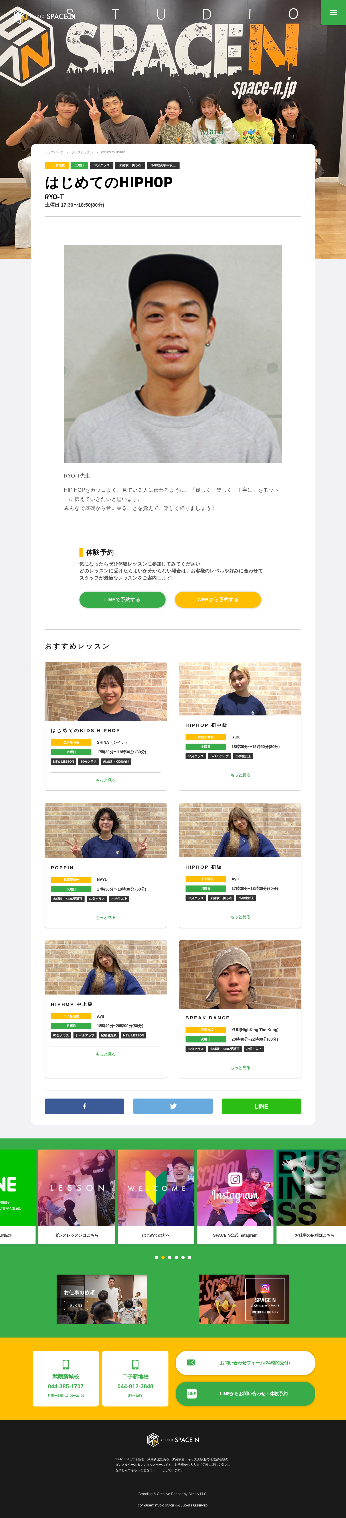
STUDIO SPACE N (44, 16)
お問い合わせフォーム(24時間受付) (255, 1362)
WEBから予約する (218, 599)
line (261, 1106)
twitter (173, 1106)
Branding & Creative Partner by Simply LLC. (173, 1494)
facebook (84, 1106)
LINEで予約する (122, 599)
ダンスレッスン (82, 152)
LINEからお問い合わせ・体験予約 (254, 1393)
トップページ (54, 152)
